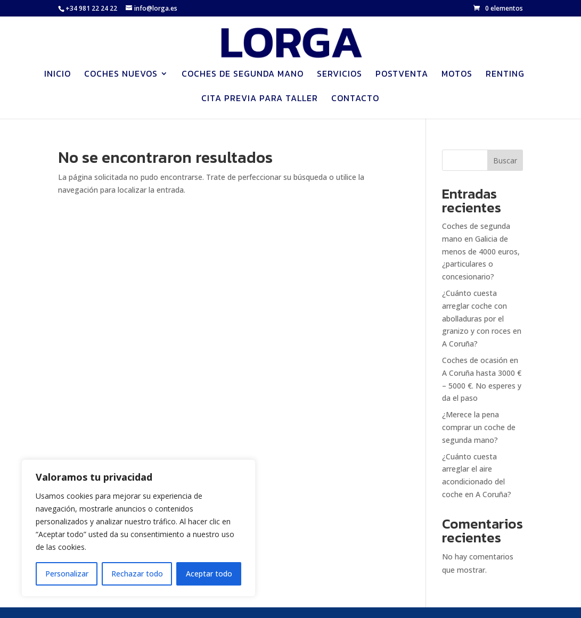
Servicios (339, 75)
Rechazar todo (137, 573)
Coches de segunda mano (243, 75)
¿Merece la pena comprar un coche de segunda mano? (478, 427)
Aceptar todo (209, 573)
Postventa (401, 75)
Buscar (505, 160)
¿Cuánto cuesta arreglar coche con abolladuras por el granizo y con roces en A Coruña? (481, 318)
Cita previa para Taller (259, 99)
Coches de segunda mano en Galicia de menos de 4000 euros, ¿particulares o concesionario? (481, 251)
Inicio (57, 75)
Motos (456, 75)
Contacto (355, 99)
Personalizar (66, 573)
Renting (505, 75)
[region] (138, 528)
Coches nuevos (121, 75)
